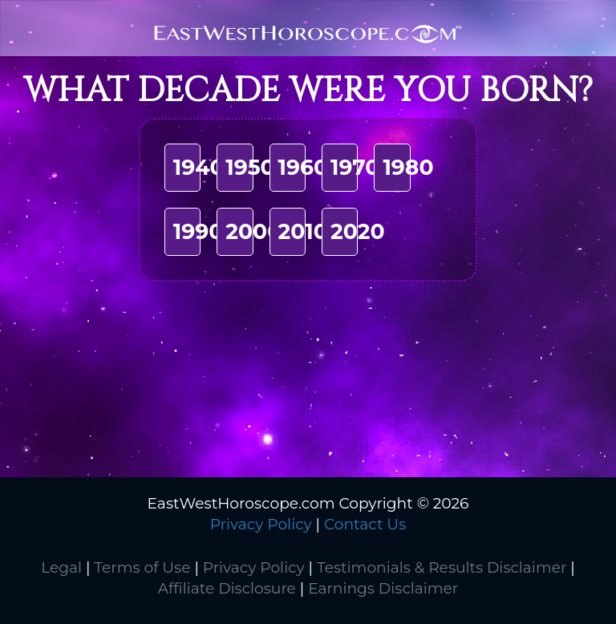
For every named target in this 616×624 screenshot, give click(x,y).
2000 (253, 231)
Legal (61, 567)
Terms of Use (142, 567)
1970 (354, 167)
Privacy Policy (261, 524)
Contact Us (365, 524)
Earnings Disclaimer (383, 588)
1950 (249, 167)
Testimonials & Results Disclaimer (441, 567)
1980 (408, 167)
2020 (357, 231)
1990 (198, 231)
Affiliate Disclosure (227, 588)
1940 (199, 167)
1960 (303, 167)
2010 (303, 231)
